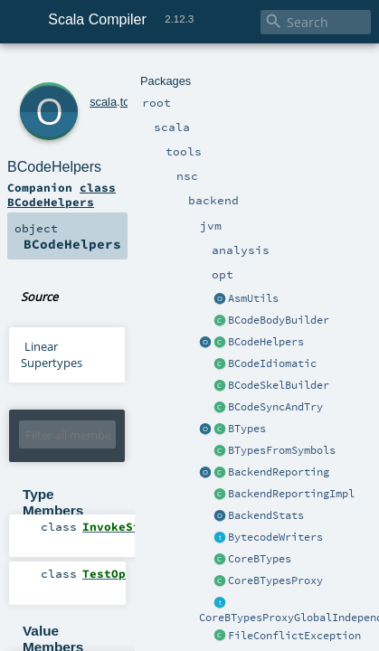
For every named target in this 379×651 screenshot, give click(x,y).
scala (78, 70)
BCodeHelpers (126, 90)
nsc (132, 70)
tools (107, 70)
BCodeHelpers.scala (189, 217)
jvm (200, 70)
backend (166, 70)
